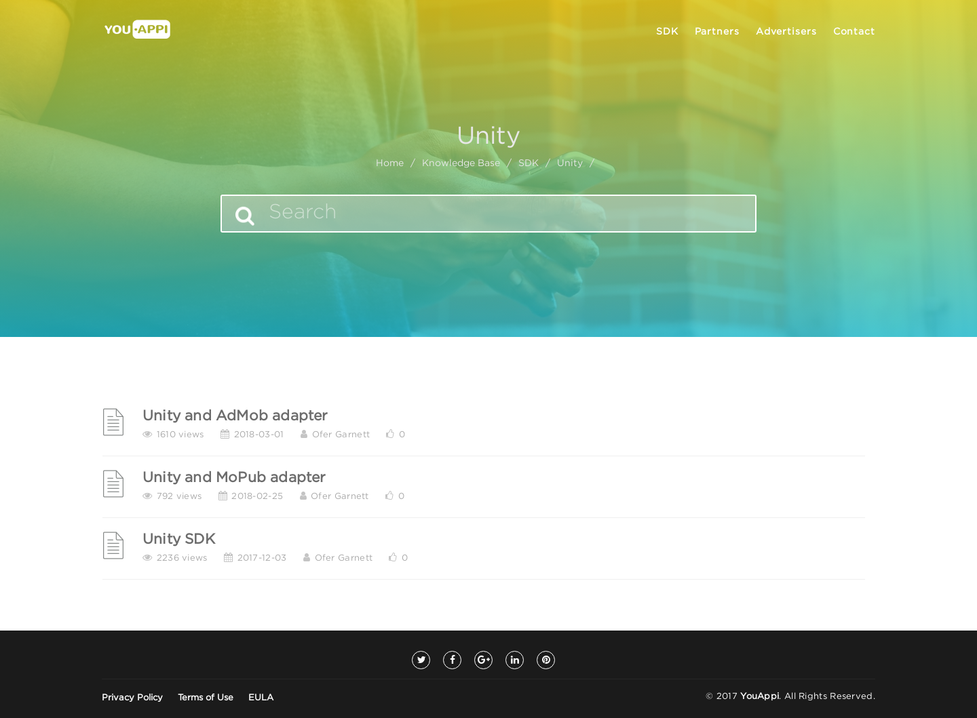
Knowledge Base (461, 163)
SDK (667, 32)
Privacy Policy (132, 698)
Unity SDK (178, 540)
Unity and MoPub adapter (234, 478)
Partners (717, 32)
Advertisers (786, 32)
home (390, 163)
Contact (854, 32)
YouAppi (759, 696)
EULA (260, 698)
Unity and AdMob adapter (235, 416)
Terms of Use (205, 698)
